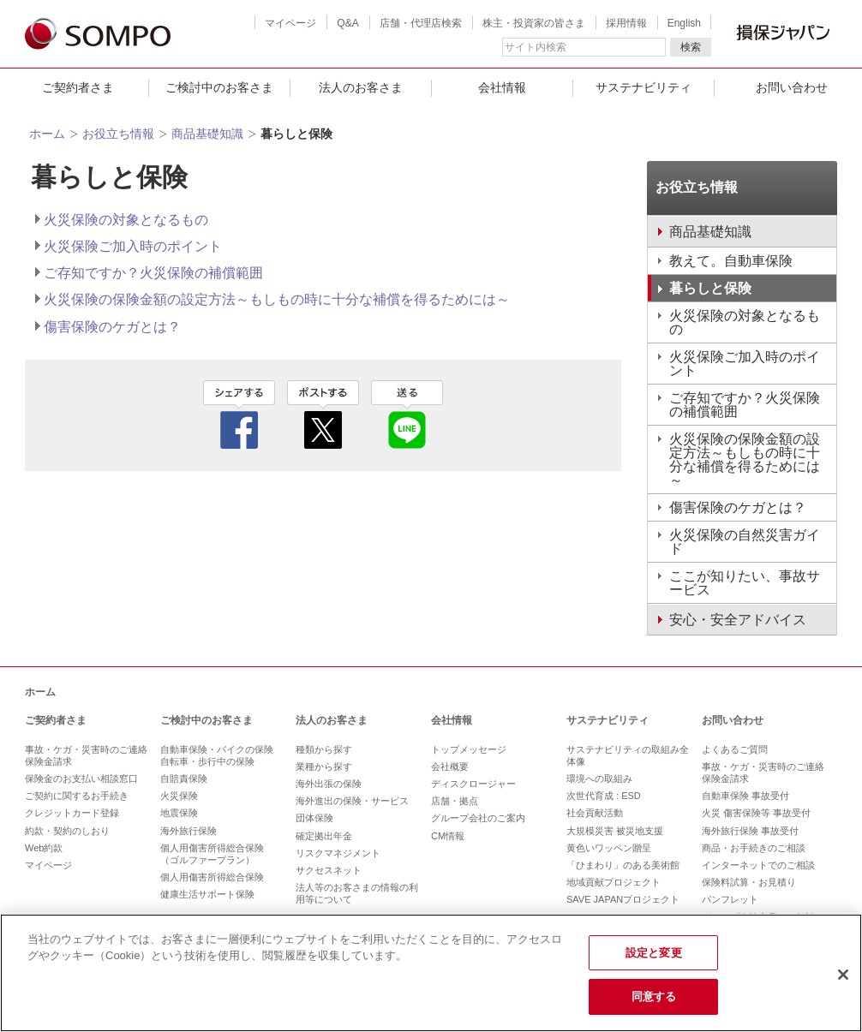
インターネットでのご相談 (758, 865)
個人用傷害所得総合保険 (212, 877)
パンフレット (730, 899)
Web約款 (44, 848)
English (684, 23)
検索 (690, 47)
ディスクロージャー (473, 783)
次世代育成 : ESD (603, 795)
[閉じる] (843, 974)
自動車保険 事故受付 (745, 795)
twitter (323, 414)
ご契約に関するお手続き (77, 795)
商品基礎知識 (207, 133)
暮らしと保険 (710, 288)
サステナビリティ (643, 87)
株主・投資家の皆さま (533, 23)
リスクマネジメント (338, 853)
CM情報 (447, 836)
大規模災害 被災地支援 (614, 831)
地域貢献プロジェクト (613, 882)
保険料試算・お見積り (749, 882)
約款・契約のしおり (67, 831)
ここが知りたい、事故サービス (744, 583)
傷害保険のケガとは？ (112, 326)
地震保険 (179, 813)
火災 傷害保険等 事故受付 (756, 813)
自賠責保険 (183, 778)
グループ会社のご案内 (478, 818)
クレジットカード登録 (72, 813)
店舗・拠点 (454, 801)
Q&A (347, 23)
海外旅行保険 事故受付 (750, 831)
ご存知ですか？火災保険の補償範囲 (153, 272)
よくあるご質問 (735, 749)
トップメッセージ (468, 749)
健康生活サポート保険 (207, 894)
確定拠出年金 (324, 836)
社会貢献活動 (594, 813)
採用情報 (626, 23)
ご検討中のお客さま (219, 87)
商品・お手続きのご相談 (753, 848)
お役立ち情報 (118, 133)
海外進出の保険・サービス (352, 801)
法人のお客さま (361, 87)
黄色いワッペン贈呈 (608, 848)
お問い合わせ (732, 720)
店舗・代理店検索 (421, 23)
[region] (431, 973)
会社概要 (450, 766)
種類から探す (324, 749)
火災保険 (179, 795)
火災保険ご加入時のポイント (133, 246)
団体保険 (314, 818)
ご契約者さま (78, 87)
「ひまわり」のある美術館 (622, 865)
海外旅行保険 (188, 831)
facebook (239, 414)
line (407, 414)
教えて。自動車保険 (731, 261)
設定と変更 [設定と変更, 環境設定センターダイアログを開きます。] (654, 952)
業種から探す (324, 766)
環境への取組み (599, 778)
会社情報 (502, 87)
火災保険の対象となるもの (126, 219)
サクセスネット (329, 870)
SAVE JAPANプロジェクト (622, 899)
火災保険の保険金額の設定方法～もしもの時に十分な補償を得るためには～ (277, 299)
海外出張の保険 (329, 783)
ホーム (47, 133)
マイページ (290, 23)
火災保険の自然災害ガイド (744, 542)
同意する (654, 996)
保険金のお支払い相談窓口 (81, 778)
